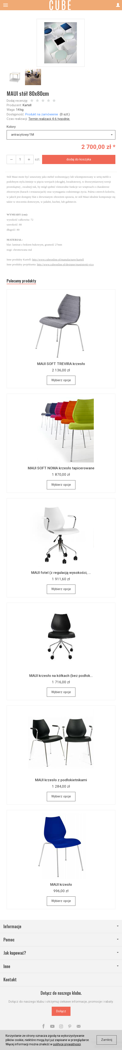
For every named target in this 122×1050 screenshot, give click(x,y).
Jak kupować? (61, 953)
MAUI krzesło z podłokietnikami (61, 780)
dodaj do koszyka (78, 159)
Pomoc (61, 940)
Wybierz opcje (61, 380)
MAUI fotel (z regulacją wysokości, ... (61, 572)
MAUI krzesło (61, 884)
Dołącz (61, 1011)
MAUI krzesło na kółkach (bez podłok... (61, 675)
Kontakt (10, 979)
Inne (61, 966)
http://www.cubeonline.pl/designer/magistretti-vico (65, 264)
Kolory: (11, 127)
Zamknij (106, 1040)
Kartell (27, 105)
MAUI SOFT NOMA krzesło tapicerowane (61, 468)
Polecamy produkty (21, 281)
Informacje (61, 926)
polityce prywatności (67, 1044)
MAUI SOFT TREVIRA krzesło (61, 364)
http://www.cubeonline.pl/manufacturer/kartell (58, 259)
